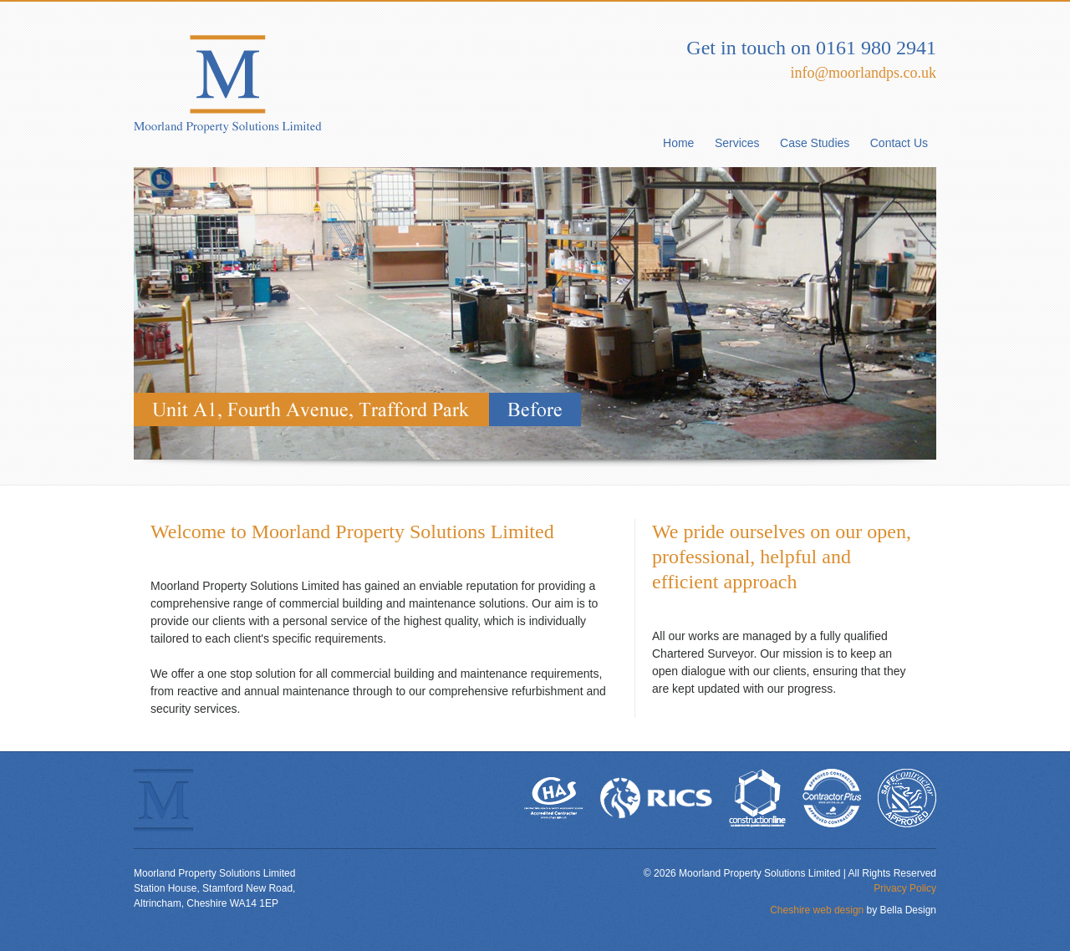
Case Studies (814, 143)
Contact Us (899, 143)
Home (678, 143)
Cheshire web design (817, 910)
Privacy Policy (905, 888)
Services (737, 143)
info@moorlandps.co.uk (863, 72)
